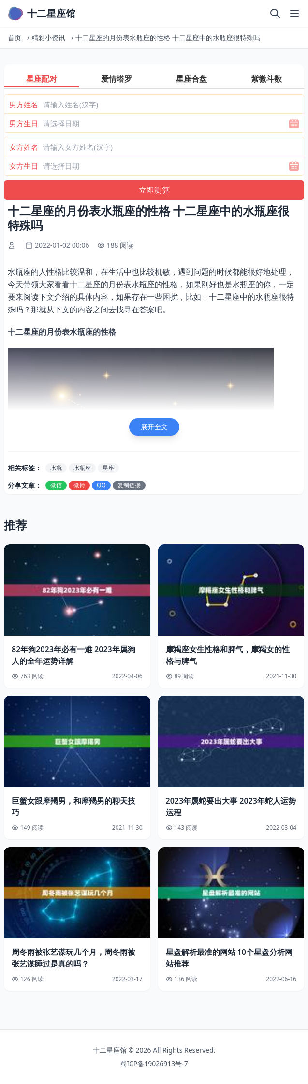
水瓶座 (82, 468)
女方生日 (23, 166)
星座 (108, 468)
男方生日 (23, 123)
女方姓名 (23, 147)
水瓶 (56, 468)
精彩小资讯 (48, 37)
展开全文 (154, 426)
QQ (101, 485)
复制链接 (129, 485)
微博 (79, 485)
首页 (14, 37)
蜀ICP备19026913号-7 (154, 1063)
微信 (56, 485)
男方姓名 (23, 104)
